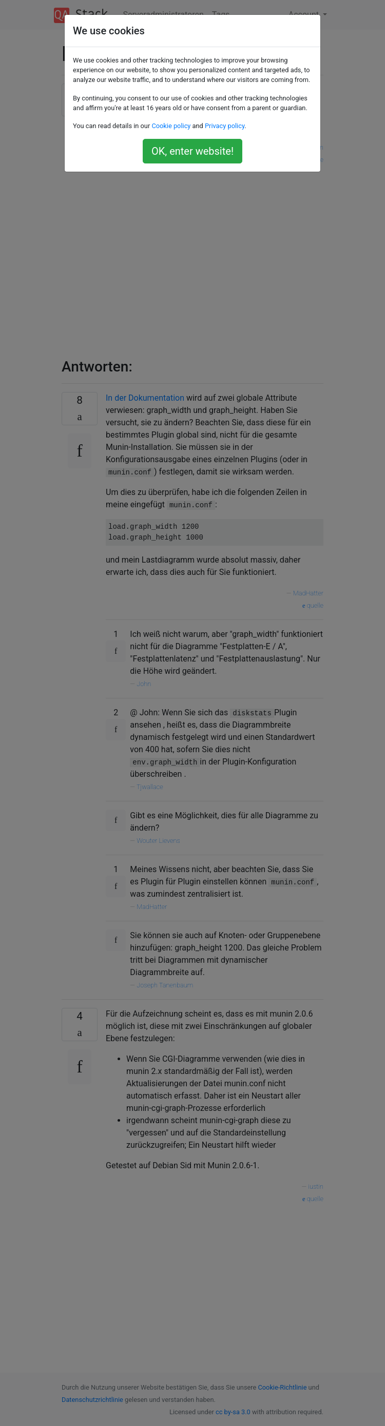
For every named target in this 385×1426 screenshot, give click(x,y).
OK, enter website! (192, 151)
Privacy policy (224, 126)
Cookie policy (170, 126)
